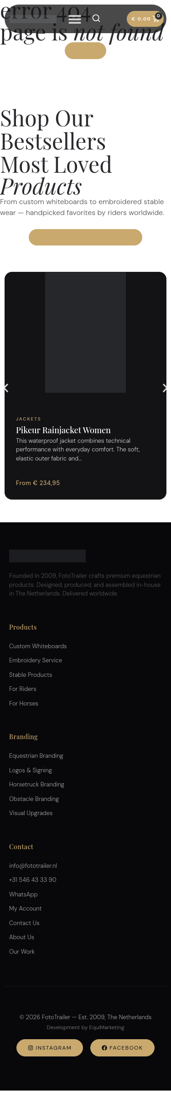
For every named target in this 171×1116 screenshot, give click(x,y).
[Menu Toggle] (75, 19)
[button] (5, 388)
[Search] (96, 18)
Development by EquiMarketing (85, 1027)
